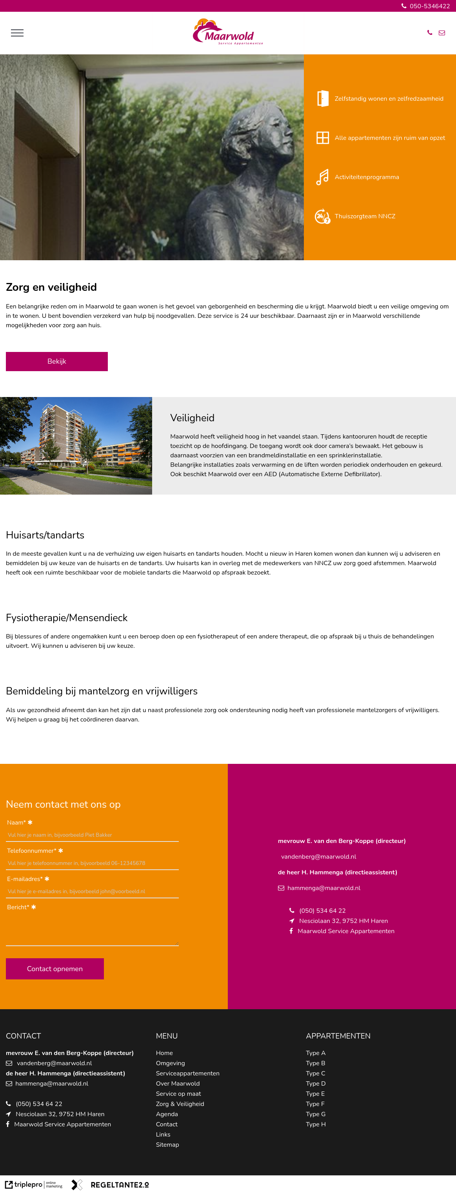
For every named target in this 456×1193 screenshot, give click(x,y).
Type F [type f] (315, 1104)
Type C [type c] (315, 1073)
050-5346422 (425, 6)
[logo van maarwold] (228, 43)
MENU (167, 1036)
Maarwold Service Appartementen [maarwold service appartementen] (62, 1124)
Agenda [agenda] (167, 1114)
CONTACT (23, 1036)
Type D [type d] (316, 1083)
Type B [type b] (315, 1063)
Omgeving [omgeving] (170, 1063)
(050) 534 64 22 (39, 1104)
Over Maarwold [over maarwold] (178, 1083)
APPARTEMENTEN (338, 1036)
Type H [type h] (316, 1124)
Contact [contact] (167, 1124)
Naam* (16, 822)
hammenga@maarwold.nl (51, 1083)
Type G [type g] (315, 1114)
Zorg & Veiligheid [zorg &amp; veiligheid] (180, 1104)
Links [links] (163, 1134)
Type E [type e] (315, 1094)
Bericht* (18, 907)
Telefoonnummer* (31, 851)
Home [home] (164, 1053)
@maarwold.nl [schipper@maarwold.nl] (71, 1063)
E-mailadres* (25, 879)
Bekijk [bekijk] (56, 361)
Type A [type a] (315, 1053)
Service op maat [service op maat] (178, 1094)
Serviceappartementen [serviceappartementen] (188, 1073)
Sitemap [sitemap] (167, 1144)
